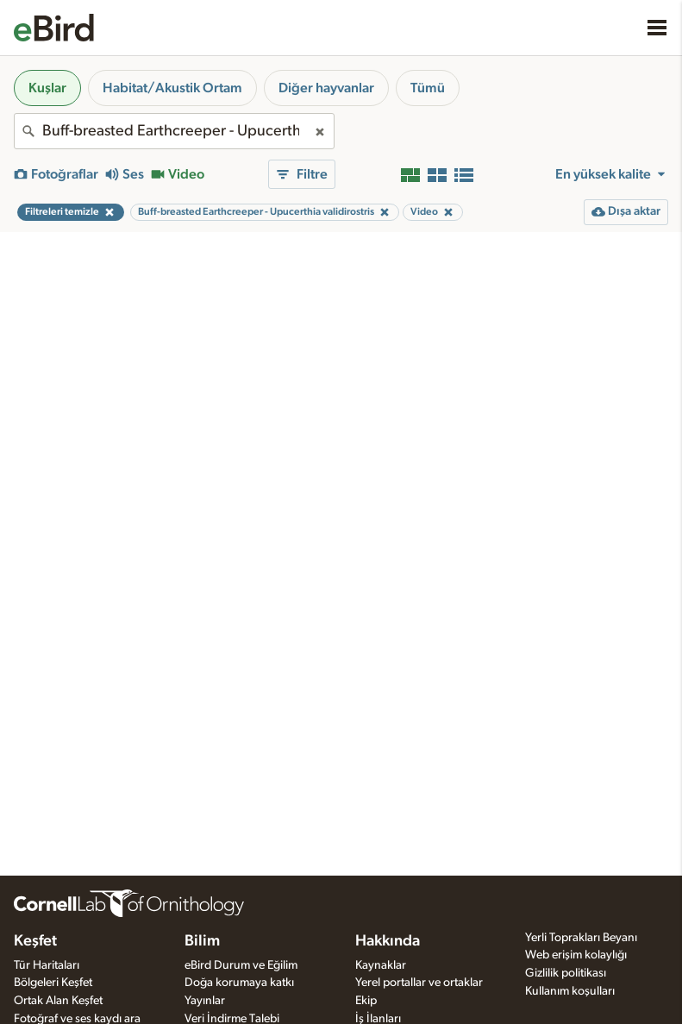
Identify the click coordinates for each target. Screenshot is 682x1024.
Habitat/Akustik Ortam (172, 88)
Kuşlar (47, 88)
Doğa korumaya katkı (239, 983)
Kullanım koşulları (570, 991)
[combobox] (174, 131)
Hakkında (387, 941)
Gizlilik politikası (565, 973)
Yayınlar (205, 1001)
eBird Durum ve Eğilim (241, 965)
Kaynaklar (380, 965)
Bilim (202, 941)
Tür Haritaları (46, 965)
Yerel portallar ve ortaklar (419, 983)
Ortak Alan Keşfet (58, 1001)
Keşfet (35, 941)
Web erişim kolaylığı (576, 955)
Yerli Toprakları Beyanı (581, 938)
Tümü (427, 88)
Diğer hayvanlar (326, 88)
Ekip (366, 1001)
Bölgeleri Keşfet (53, 983)
